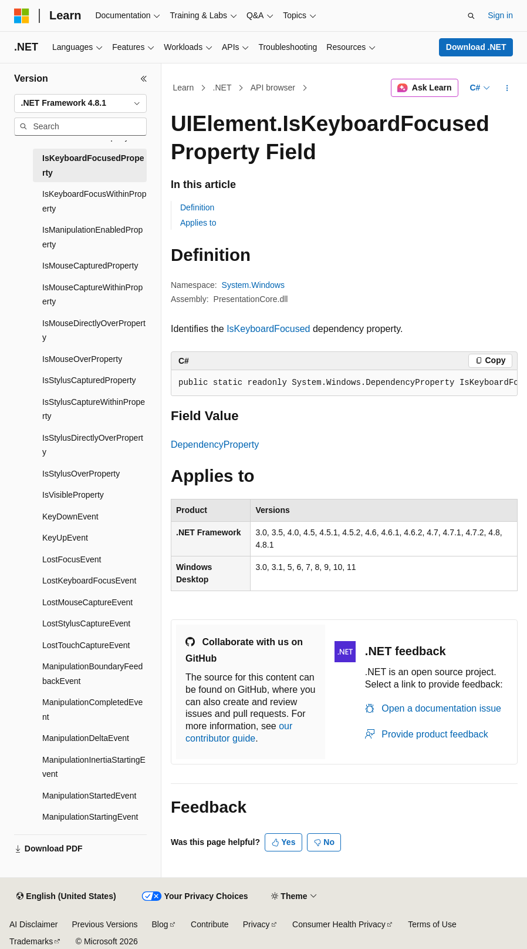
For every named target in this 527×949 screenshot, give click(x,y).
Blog (160, 924)
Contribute (210, 924)
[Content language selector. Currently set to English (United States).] (66, 896)
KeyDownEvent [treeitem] (70, 516)
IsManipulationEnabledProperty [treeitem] (92, 237)
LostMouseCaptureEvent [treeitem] (87, 602)
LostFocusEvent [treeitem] (71, 559)
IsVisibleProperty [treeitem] (73, 494)
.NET (222, 87)
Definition (197, 207)
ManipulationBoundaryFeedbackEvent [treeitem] (92, 674)
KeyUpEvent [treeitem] (65, 537)
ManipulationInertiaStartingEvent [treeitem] (94, 767)
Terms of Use (432, 924)
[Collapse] (143, 78)
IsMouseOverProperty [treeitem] (82, 359)
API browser (273, 87)
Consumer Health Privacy (339, 924)
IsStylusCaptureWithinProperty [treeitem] (93, 409)
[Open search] (471, 15)
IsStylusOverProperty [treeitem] (81, 473)
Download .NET (476, 47)
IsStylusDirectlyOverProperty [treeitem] (92, 445)
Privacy (256, 924)
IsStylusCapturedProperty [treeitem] (89, 380)
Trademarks (31, 941)
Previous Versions (104, 924)
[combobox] (80, 103)
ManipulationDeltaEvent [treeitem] (85, 738)
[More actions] (507, 88)
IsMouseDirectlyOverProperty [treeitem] (94, 330)
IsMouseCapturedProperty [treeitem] (90, 265)
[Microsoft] (21, 16)
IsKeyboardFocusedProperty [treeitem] (93, 165)
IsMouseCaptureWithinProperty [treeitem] (92, 295)
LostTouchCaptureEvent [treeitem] (86, 645)
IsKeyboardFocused (268, 329)
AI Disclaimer (33, 924)
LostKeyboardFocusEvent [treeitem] (89, 580)
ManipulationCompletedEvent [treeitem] (92, 710)
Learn (183, 87)
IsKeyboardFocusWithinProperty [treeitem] (94, 201)
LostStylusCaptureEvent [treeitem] (86, 623)
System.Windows (253, 285)
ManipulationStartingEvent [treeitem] (90, 816)
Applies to (198, 222)
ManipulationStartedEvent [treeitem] (89, 795)
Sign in (500, 15)
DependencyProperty (215, 445)
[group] (344, 383)
